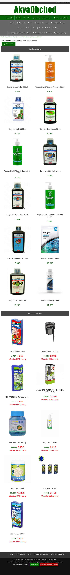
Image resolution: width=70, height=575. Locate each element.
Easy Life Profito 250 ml (17, 300)
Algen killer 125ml (49, 488)
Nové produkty (21, 23)
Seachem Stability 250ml (50, 300)
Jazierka (18, 18)
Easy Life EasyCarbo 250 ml (50, 129)
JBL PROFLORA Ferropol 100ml (17, 397)
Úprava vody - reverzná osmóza (41, 18)
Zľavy (29, 23)
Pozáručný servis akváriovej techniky (19, 33)
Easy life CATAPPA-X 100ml (50, 171)
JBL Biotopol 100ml (17, 534)
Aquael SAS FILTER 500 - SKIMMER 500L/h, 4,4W (50, 391)
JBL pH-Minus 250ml (17, 351)
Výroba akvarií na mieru (41, 23)
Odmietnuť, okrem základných (49, 564)
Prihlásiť (66, 1)
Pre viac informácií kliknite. (20, 564)
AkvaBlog (55, 28)
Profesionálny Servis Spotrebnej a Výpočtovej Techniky (49, 33)
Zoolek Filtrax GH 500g (17, 443)
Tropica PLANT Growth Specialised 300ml (17, 172)
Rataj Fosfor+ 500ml (50, 443)
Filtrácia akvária (17, 37)
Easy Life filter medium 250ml (17, 258)
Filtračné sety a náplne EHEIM (32, 37)
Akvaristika (8, 37)
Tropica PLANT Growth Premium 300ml (50, 87)
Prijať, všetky (34, 564)
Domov (12, 23)
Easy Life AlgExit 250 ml (17, 129)
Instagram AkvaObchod (23, 28)
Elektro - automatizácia (61, 18)
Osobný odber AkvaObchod (41, 28)
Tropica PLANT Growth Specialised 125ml (50, 215)
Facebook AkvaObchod (58, 23)
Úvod (58, 1)
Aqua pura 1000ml (17, 488)
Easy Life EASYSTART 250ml (17, 215)
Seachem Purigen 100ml (50, 258)
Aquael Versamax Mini (50, 351)
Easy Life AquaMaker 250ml (17, 87)
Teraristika (27, 18)
